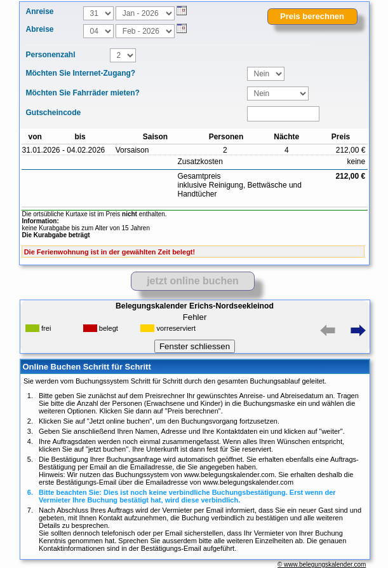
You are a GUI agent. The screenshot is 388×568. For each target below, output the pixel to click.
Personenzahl (51, 54)
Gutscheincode (53, 112)
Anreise (40, 11)
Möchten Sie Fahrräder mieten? (83, 92)
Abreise (40, 29)
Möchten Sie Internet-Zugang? (81, 73)
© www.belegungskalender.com (322, 564)
